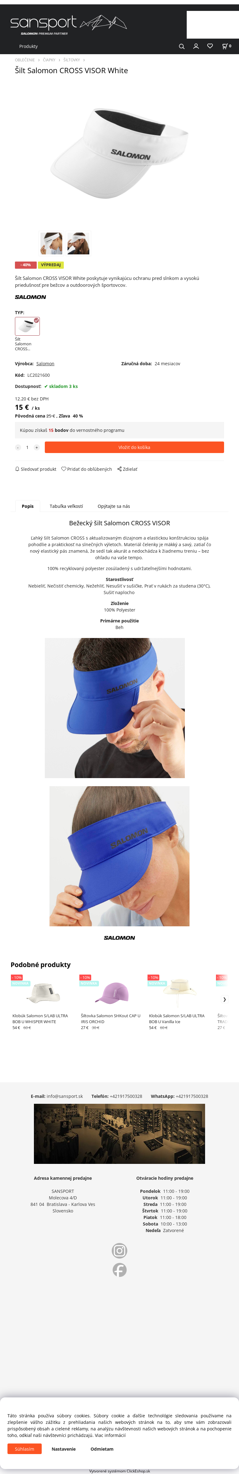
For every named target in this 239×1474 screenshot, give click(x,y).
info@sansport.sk (65, 1096)
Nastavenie (64, 1449)
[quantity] (27, 447)
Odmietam (102, 1449)
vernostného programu (100, 430)
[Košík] (226, 46)
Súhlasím (24, 1449)
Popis (28, 506)
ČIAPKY (49, 59)
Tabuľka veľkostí (66, 506)
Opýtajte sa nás (114, 506)
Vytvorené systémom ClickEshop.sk (119, 1470)
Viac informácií (110, 1435)
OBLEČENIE (25, 59)
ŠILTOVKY (71, 59)
